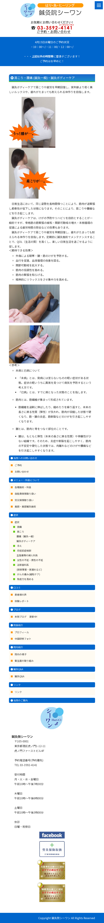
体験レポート (22, 601)
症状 (17, 522)
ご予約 (18, 465)
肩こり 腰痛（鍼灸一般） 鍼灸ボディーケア (26, 536)
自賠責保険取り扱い (25, 493)
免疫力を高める (25, 579)
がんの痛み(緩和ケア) (28, 574)
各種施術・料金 (23, 487)
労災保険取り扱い (24, 500)
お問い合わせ (22, 471)
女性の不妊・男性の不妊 (30, 560)
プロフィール (22, 632)
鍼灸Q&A (19, 676)
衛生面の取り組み (24, 660)
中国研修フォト (23, 638)
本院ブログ (21, 616)
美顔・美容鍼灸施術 (25, 506)
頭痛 (19, 527)
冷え (19, 545)
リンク (18, 692)
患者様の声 (21, 594)
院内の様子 (21, 654)
